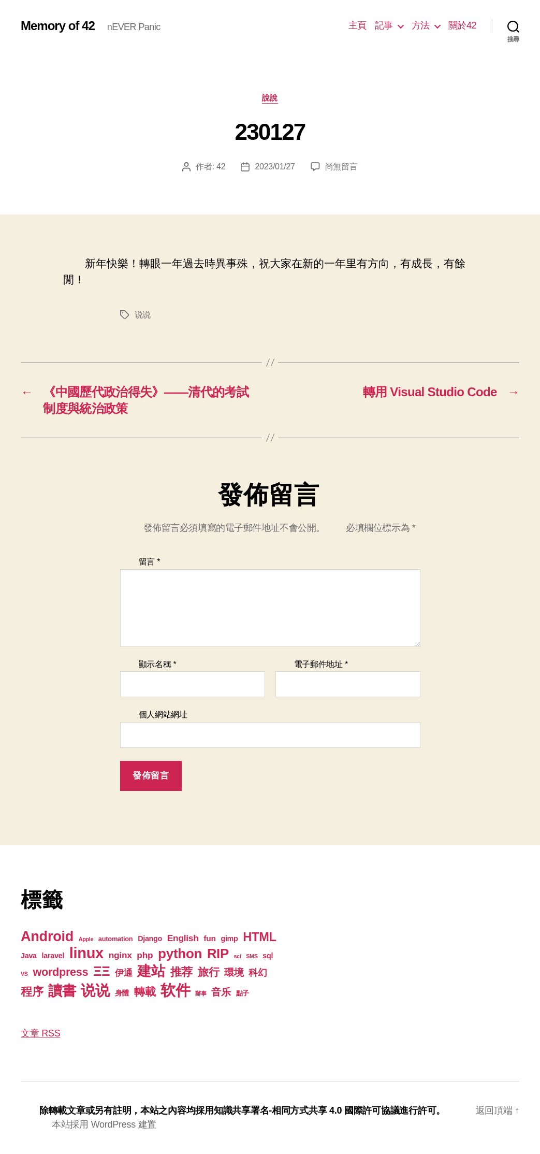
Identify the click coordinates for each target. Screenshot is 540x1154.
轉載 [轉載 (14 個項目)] (144, 992)
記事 (384, 25)
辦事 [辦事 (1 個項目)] (200, 993)
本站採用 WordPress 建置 (104, 1124)
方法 (421, 25)
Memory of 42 (58, 26)
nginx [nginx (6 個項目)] (120, 955)
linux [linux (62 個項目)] (86, 953)
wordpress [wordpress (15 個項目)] (60, 971)
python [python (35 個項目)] (180, 953)
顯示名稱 (158, 664)
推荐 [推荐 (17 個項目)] (181, 971)
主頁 (357, 25)
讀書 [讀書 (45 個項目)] (62, 991)
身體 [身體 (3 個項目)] (122, 993)
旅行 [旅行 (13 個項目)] (208, 972)
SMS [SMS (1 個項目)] (251, 956)
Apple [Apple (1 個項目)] (86, 939)
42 (220, 166)
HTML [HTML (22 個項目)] (259, 937)
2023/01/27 (275, 166)
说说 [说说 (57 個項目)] (95, 990)
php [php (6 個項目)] (145, 955)
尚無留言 (341, 166)
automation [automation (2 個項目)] (115, 939)
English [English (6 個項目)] (183, 938)
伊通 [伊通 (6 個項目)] (123, 973)
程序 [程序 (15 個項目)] (32, 991)
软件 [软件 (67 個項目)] (175, 990)
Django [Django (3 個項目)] (150, 938)
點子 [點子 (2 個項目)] (242, 993)
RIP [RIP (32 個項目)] (218, 953)
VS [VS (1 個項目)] (24, 974)
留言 (149, 561)
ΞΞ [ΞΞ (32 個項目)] (101, 971)
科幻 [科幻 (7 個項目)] (258, 973)
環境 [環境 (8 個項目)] (233, 972)
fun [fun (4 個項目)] (209, 938)
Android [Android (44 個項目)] (47, 936)
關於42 (462, 25)
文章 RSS (40, 1033)
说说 (143, 314)
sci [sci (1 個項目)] (237, 956)
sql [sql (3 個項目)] (267, 955)
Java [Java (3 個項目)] (29, 955)
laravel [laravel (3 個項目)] (53, 955)
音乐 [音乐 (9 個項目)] (220, 992)
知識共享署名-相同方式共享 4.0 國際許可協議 (307, 1110)
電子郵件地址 (321, 664)
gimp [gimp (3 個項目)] (229, 938)
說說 (270, 97)
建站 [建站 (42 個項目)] (151, 971)
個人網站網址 (163, 714)
